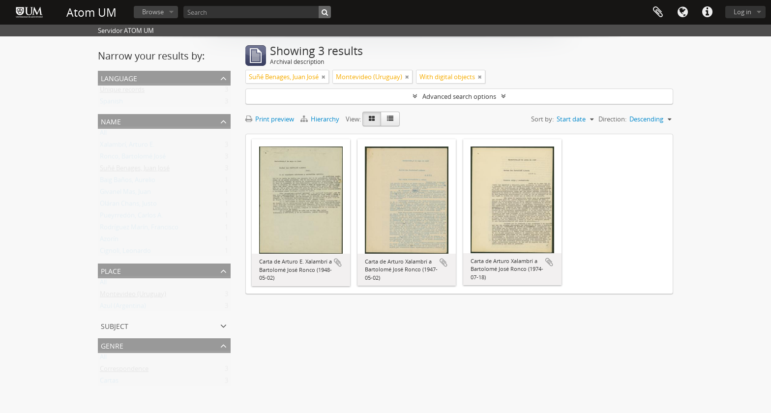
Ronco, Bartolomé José (133, 158)
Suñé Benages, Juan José (135, 170)
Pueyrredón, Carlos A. (131, 217)
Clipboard (658, 12)
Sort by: (542, 119)
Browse (153, 11)
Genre (112, 345)
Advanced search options (459, 96)
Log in (742, 11)
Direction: (612, 119)
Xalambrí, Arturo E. (127, 146)
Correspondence (124, 370)
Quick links (707, 12)
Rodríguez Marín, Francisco (139, 229)
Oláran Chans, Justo (128, 205)
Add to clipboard (338, 262)
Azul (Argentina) (123, 307)
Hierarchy (320, 119)
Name (111, 120)
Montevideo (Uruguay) (133, 296)
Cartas (109, 382)
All (103, 134)
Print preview (269, 119)
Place (111, 270)
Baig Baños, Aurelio (127, 181)
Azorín (109, 240)
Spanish (111, 103)
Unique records (122, 91)
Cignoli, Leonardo (125, 252)
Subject (114, 325)
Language (682, 12)
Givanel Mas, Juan (125, 193)
